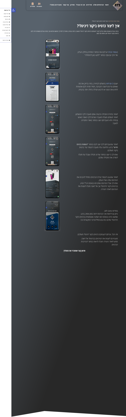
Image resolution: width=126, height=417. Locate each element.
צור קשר (54, 5)
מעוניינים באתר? (44, 5)
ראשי (95, 5)
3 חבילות (98, 83)
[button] (2, 10)
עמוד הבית (105, 21)
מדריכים (78, 5)
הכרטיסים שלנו (87, 5)
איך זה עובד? (69, 5)
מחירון (61, 5)
